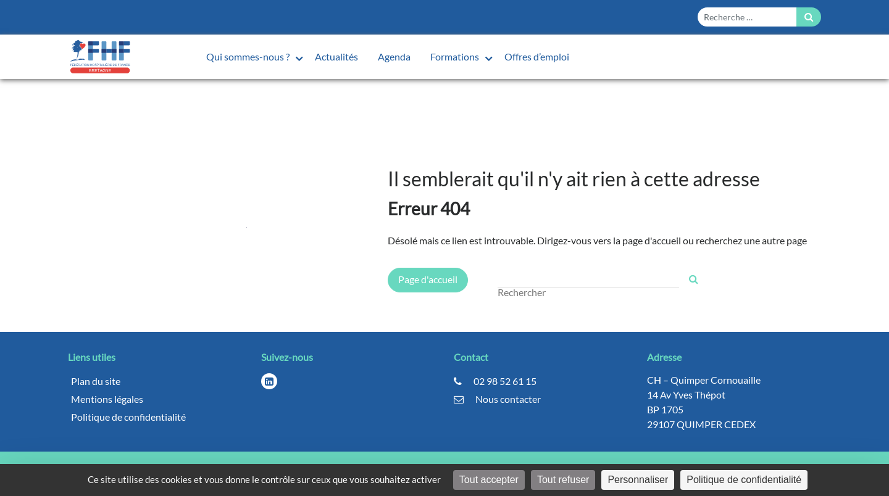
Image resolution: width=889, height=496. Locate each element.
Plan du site (95, 381)
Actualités (336, 56)
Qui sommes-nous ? (248, 56)
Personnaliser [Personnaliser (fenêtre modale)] (637, 479)
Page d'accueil (427, 279)
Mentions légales (107, 399)
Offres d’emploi (536, 56)
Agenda (394, 56)
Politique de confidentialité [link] (744, 479)
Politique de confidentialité (128, 417)
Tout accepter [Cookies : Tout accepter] (489, 479)
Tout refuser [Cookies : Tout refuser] (563, 479)
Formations (455, 56)
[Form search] (747, 17)
